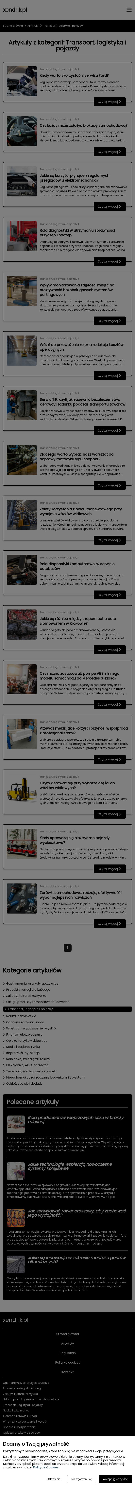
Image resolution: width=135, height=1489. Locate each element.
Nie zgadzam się (81, 1479)
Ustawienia (53, 1479)
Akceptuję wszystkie (115, 1479)
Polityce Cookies (46, 1467)
